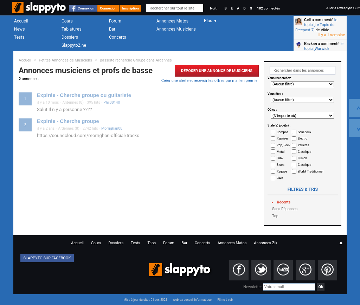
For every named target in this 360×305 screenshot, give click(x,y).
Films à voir (225, 299)
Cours (67, 21)
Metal (280, 152)
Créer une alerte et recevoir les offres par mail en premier (210, 80)
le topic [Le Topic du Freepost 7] (316, 25)
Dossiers (70, 37)
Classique (304, 152)
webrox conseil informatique (192, 299)
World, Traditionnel (310, 171)
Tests (19, 37)
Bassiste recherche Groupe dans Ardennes (136, 60)
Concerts (117, 37)
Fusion (302, 158)
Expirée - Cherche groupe (68, 121)
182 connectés (268, 8)
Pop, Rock (283, 145)
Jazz (280, 178)
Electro (302, 138)
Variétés (303, 145)
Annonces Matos (172, 21)
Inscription (130, 8)
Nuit (213, 8)
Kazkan (310, 43)
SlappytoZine (74, 45)
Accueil (21, 21)
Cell (307, 20)
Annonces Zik (265, 243)
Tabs (151, 243)
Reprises (283, 138)
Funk (280, 158)
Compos (282, 132)
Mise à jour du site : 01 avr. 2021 (145, 299)
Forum (115, 21)
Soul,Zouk (304, 132)
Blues (280, 165)
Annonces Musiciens (176, 29)
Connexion (86, 8)
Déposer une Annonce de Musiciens (216, 71)
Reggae (282, 171)
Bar (112, 29)
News (19, 29)
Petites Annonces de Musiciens (65, 60)
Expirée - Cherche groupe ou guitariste (84, 95)
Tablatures (72, 29)
